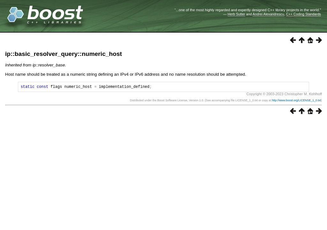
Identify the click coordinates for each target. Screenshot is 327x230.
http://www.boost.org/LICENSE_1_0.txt (296, 101)
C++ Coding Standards (303, 14)
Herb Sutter (236, 14)
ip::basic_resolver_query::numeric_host (63, 53)
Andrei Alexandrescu (268, 14)
